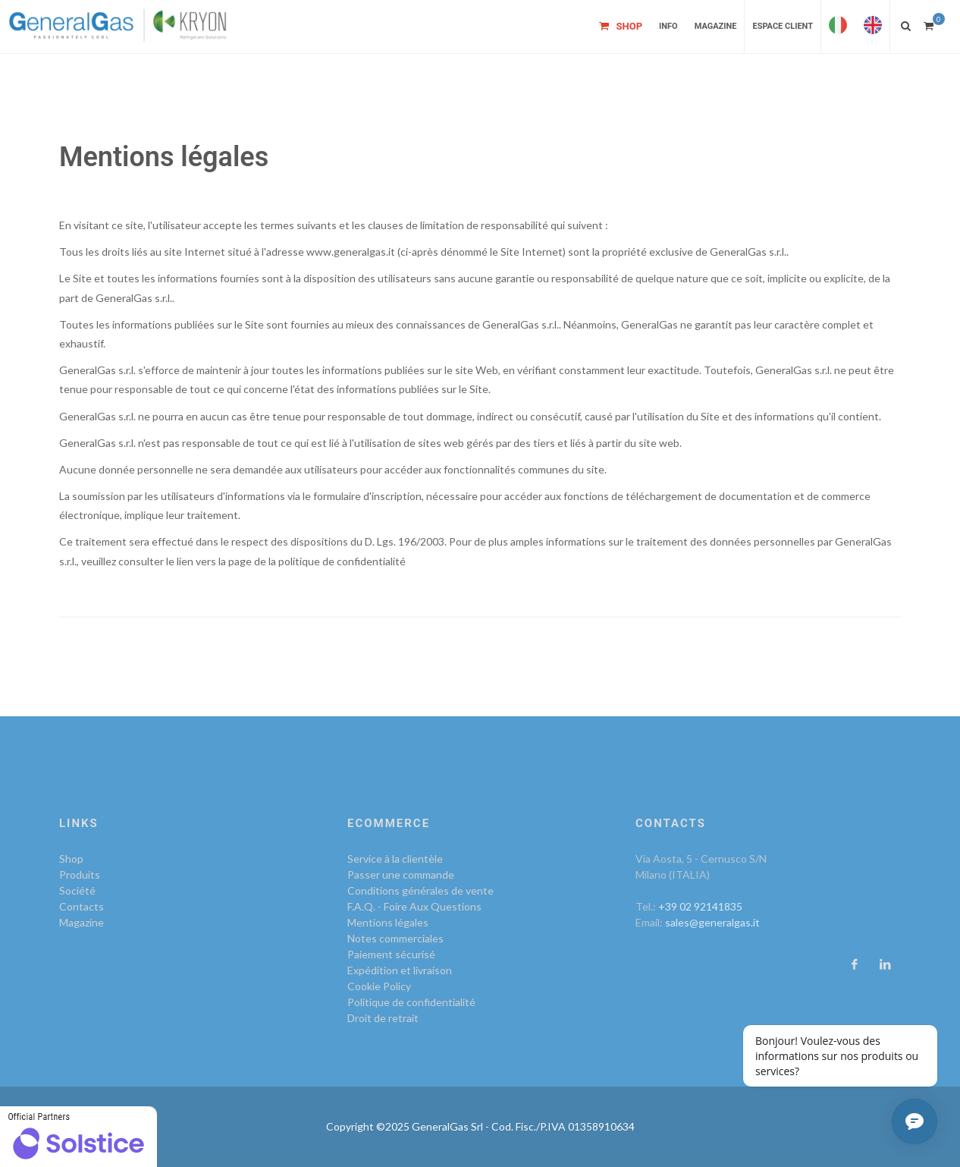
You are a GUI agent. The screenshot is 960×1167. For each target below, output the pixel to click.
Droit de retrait (383, 1017)
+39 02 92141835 (700, 906)
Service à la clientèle (395, 858)
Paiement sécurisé (391, 954)
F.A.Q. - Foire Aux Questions (414, 906)
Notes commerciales (395, 938)
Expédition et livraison (399, 970)
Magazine (81, 922)
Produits (79, 874)
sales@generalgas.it (712, 922)
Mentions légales (387, 922)
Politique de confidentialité (411, 1002)
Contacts (81, 906)
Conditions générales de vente (420, 890)
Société (77, 890)
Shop (71, 858)
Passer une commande (400, 874)
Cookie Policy (379, 986)
